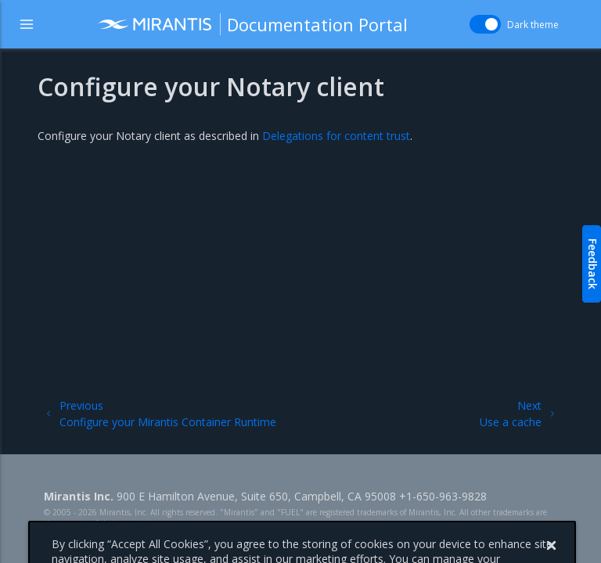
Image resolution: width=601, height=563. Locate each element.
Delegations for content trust (336, 135)
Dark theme (533, 24)
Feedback (592, 263)
